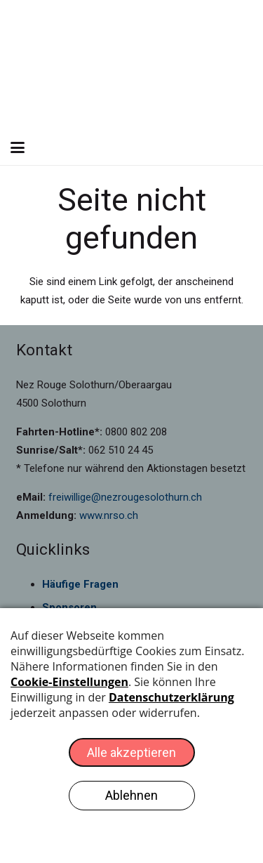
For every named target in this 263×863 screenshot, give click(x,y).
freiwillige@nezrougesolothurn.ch (125, 497)
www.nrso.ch (108, 515)
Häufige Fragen (80, 584)
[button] (17, 147)
